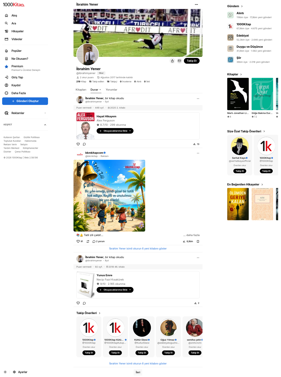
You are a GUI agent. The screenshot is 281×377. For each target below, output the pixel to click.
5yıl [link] (107, 101)
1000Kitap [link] (244, 24)
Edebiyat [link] (243, 35)
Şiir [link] (239, 58)
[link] (101, 73)
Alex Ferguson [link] (106, 120)
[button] (196, 4)
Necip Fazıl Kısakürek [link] (110, 279)
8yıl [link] (107, 260)
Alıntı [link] (240, 13)
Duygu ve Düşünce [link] (250, 46)
